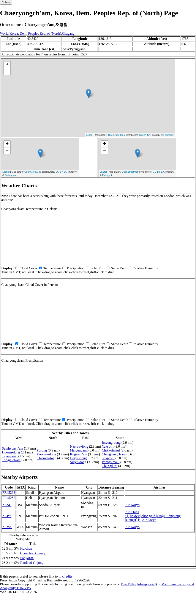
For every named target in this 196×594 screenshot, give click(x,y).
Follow (6, 2)
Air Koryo (132, 505)
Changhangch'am (114, 454)
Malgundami (79, 450)
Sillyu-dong (78, 462)
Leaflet (89, 135)
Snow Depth (119, 268)
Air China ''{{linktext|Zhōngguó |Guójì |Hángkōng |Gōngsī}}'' (153, 516)
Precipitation (75, 268)
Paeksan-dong (46, 454)
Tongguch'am (11, 460)
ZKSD (6, 505)
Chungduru (109, 466)
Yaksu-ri (108, 446)
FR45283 (8, 492)
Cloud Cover (28, 268)
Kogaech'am (78, 454)
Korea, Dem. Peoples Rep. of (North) (35, 33)
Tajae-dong (9, 456)
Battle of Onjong (31, 563)
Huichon (26, 548)
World (4, 33)
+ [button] (7, 65)
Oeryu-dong (78, 458)
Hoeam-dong (11, 452)
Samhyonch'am (12, 448)
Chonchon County (32, 553)
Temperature (52, 268)
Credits (67, 576)
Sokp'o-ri (108, 458)
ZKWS (7, 527)
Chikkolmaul (111, 450)
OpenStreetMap (116, 135)
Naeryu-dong (79, 446)
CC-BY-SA (144, 135)
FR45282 (8, 498)
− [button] (7, 71)
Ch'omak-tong (46, 458)
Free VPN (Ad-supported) (139, 584)
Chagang (68, 33)
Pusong (42, 450)
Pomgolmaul (111, 462)
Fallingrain (168, 135)
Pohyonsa (26, 558)
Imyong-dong (111, 442)
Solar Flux (97, 268)
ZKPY (6, 516)
